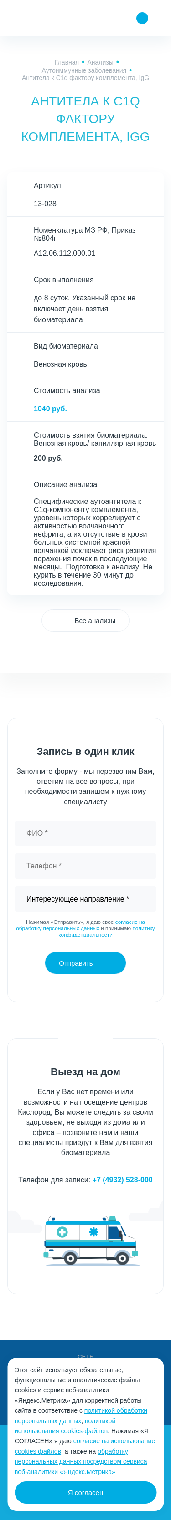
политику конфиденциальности (106, 931)
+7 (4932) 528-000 (123, 1180)
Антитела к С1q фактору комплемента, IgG (85, 77)
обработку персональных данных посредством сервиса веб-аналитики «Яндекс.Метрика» (81, 1461)
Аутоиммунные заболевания (84, 70)
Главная (67, 62)
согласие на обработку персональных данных (80, 925)
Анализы (100, 62)
